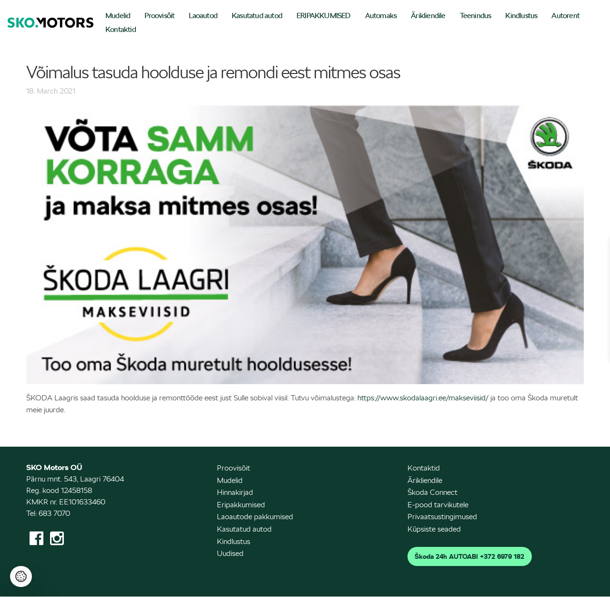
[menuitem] (117, 16)
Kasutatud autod (257, 15)
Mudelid (117, 15)
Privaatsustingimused (442, 516)
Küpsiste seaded (434, 529)
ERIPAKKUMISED (323, 15)
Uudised (230, 553)
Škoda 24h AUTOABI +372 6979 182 (469, 556)
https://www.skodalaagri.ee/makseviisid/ (422, 397)
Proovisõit (159, 15)
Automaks (381, 15)
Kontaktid (120, 29)
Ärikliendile (428, 15)
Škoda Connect (432, 492)
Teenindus (475, 15)
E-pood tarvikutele (437, 504)
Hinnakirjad (235, 492)
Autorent (565, 15)
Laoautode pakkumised (255, 516)
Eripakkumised (241, 504)
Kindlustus (521, 15)
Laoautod (203, 15)
